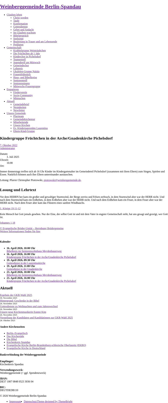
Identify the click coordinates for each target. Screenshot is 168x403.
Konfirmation (20, 23)
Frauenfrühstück (22, 74)
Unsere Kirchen (21, 125)
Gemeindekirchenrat (24, 119)
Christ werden (20, 17)
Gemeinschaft (14, 47)
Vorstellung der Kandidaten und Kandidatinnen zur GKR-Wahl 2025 (36, 317)
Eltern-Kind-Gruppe (24, 131)
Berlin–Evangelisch (17, 333)
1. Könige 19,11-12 (10, 208)
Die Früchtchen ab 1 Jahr (26, 53)
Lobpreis (18, 68)
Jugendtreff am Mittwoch (26, 62)
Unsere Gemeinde (16, 113)
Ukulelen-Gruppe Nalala (26, 71)
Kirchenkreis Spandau (18, 342)
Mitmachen (19, 98)
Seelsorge (18, 38)
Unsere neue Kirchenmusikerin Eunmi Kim (23, 312)
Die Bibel (12, 339)
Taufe (16, 20)
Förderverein (20, 92)
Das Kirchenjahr (15, 336)
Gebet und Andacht (23, 29)
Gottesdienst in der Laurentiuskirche (26, 263)
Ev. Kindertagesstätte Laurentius (30, 128)
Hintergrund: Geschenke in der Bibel (19, 300)
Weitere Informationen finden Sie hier (20, 231)
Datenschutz (30, 401)
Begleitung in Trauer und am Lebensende (35, 41)
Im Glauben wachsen (24, 32)
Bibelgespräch (21, 35)
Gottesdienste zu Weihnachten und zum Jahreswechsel (29, 306)
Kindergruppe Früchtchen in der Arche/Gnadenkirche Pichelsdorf (41, 257)
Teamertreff (19, 59)
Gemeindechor (21, 65)
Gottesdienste (20, 26)
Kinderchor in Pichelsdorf (27, 56)
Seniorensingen (21, 83)
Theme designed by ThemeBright (54, 401)
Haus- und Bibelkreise (25, 77)
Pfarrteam (18, 116)
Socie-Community (23, 95)
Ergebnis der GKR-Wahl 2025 (16, 295)
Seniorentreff (20, 80)
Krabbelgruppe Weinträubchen (29, 50)
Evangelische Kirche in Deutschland (26, 348)
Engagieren (13, 89)
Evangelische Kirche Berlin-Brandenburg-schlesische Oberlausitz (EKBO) (46, 345)
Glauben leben (14, 14)
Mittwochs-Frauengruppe (26, 86)
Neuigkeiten (19, 107)
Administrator (7, 148)
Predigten (18, 44)
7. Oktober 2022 (8, 145)
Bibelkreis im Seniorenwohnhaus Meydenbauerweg (34, 251)
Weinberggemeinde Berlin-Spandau (40, 6)
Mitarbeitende (20, 122)
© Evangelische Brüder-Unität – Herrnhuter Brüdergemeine (32, 228)
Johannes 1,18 (7, 222)
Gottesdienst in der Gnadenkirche (24, 269)
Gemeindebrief (21, 104)
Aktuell (11, 101)
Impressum (15, 401)
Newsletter (19, 110)
